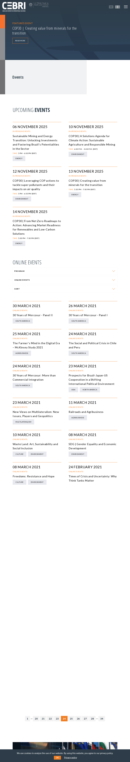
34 (101, 718)
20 (36, 718)
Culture (19, 454)
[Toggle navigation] (126, 7)
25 (71, 718)
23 (57, 718)
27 (85, 718)
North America (90, 390)
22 (50, 718)
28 (92, 718)
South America (22, 321)
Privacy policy (70, 757)
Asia (73, 390)
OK (57, 757)
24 (64, 718)
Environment (77, 154)
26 (78, 718)
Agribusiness (21, 353)
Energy (18, 158)
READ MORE (20, 40)
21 (43, 718)
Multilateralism (23, 422)
